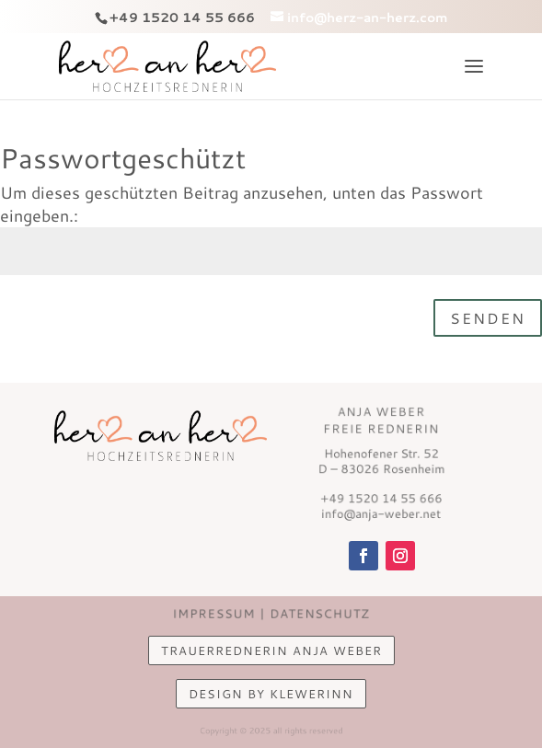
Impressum (216, 613)
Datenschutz (317, 613)
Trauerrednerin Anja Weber (271, 650)
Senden (487, 317)
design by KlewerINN (271, 693)
